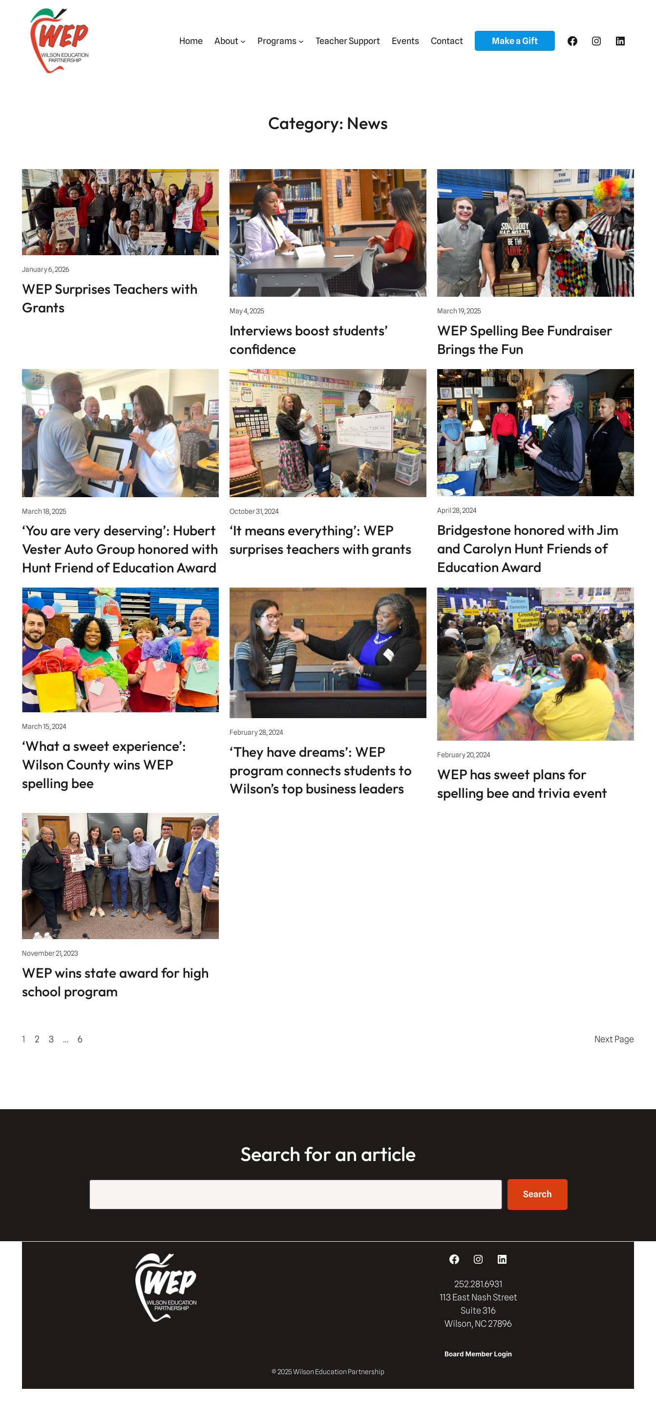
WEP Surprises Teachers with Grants (109, 298)
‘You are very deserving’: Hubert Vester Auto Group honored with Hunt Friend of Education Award (120, 549)
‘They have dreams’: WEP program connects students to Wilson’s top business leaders (321, 770)
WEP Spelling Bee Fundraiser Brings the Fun (525, 339)
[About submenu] (243, 41)
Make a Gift (515, 41)
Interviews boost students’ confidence (309, 339)
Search (537, 1194)
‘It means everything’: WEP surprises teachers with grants (320, 539)
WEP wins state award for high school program (115, 982)
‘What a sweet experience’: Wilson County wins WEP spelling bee (104, 764)
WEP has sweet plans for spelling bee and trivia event (522, 783)
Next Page (614, 1039)
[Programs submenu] (301, 41)
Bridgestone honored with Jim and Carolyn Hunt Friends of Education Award (527, 548)
